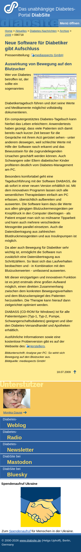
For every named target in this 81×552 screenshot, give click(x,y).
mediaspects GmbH (49, 55)
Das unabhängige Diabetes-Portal (46, 12)
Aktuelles (21, 31)
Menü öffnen (69, 23)
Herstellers (37, 346)
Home (8, 31)
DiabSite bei (42, 460)
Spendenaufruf (20, 531)
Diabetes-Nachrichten (43, 31)
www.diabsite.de (30, 540)
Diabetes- (42, 423)
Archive (64, 31)
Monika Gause (12, 412)
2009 (8, 34)
